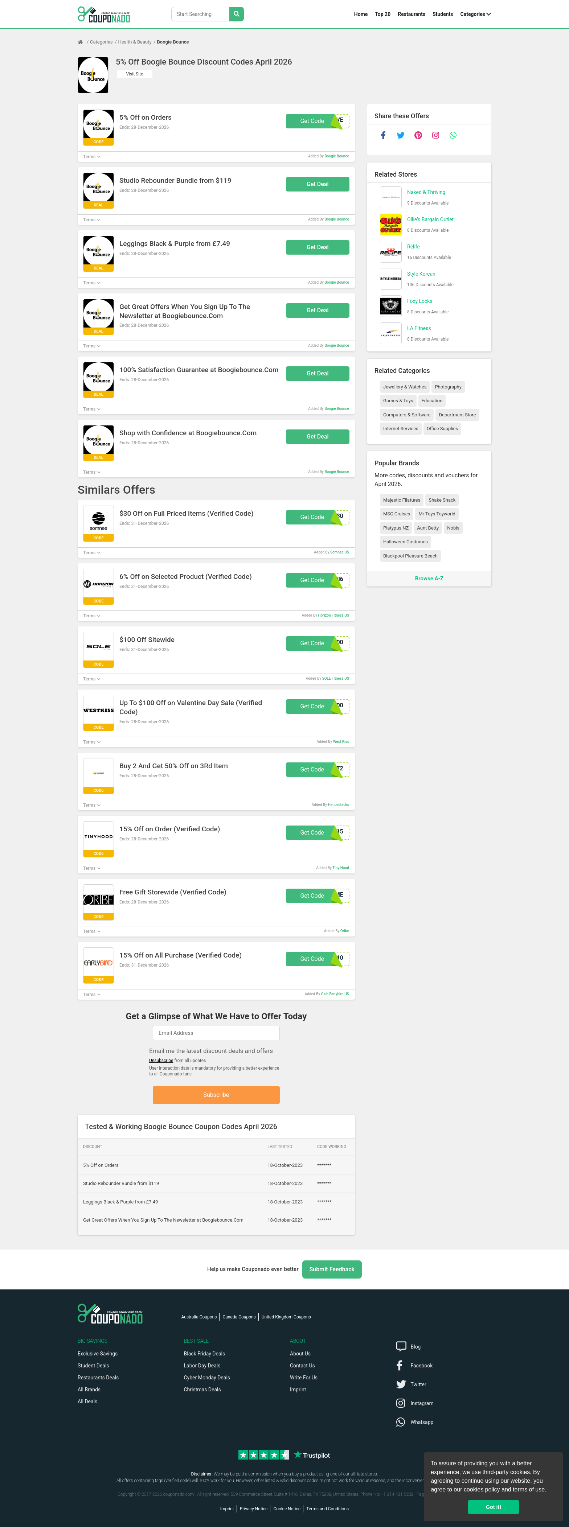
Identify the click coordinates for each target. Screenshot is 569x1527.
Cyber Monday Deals (207, 1377)
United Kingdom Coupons (286, 1317)
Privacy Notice (254, 1508)
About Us (300, 1354)
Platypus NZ (396, 528)
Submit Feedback (332, 1269)
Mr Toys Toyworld (436, 513)
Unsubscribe (161, 1060)
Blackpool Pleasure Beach (410, 556)
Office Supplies (442, 428)
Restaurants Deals (98, 1377)
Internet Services (400, 428)
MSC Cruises (396, 513)
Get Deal (318, 184)
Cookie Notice (286, 1508)
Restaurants (411, 14)
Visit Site (134, 74)
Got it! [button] (493, 1507)
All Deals (87, 1401)
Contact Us (302, 1365)
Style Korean (421, 274)
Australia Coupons (199, 1317)
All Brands (89, 1389)
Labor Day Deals (202, 1365)
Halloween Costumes (405, 541)
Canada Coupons (238, 1317)
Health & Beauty (135, 42)
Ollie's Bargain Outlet (430, 219)
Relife (413, 247)
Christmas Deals (202, 1389)
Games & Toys (398, 400)
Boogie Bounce (173, 42)
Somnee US (339, 552)
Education (432, 400)
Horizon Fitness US (333, 615)
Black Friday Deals (204, 1354)
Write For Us (304, 1377)
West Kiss (341, 742)
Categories (472, 14)
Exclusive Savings (98, 1354)
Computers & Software (406, 414)
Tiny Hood (340, 868)
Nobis (453, 528)
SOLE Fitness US (335, 678)
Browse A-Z (429, 578)
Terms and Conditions (327, 1508)
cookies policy (482, 1489)
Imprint (298, 1389)
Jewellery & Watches (404, 387)
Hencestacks (338, 805)
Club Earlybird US (335, 994)
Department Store (457, 414)
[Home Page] (84, 42)
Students (443, 14)
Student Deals (93, 1365)
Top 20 (382, 14)
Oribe (344, 931)
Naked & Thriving (426, 192)
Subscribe (216, 1094)
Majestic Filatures (401, 500)
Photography (448, 387)
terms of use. (529, 1489)
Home (361, 14)
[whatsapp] (453, 135)
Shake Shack (442, 500)
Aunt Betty (428, 528)
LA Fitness (419, 328)
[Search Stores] (236, 14)
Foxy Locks (420, 301)
